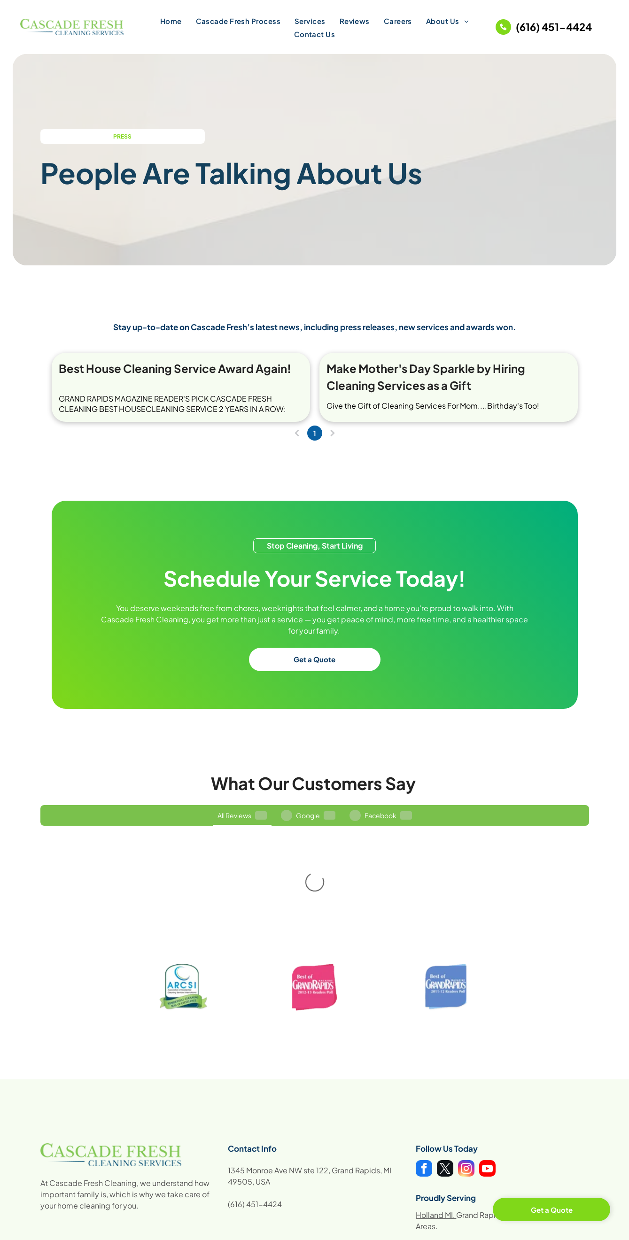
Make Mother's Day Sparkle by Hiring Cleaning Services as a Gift (425, 376)
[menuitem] (171, 20)
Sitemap (563, 1227)
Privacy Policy (525, 1227)
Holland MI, (435, 1134)
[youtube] (487, 1088)
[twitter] (445, 1088)
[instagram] (466, 1088)
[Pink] (314, 906)
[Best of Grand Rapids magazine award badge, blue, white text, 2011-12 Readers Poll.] (445, 906)
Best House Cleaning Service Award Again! (175, 368)
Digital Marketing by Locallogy (223, 1228)
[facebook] (424, 1088)
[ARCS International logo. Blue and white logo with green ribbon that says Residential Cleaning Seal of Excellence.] (183, 906)
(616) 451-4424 (255, 1123)
